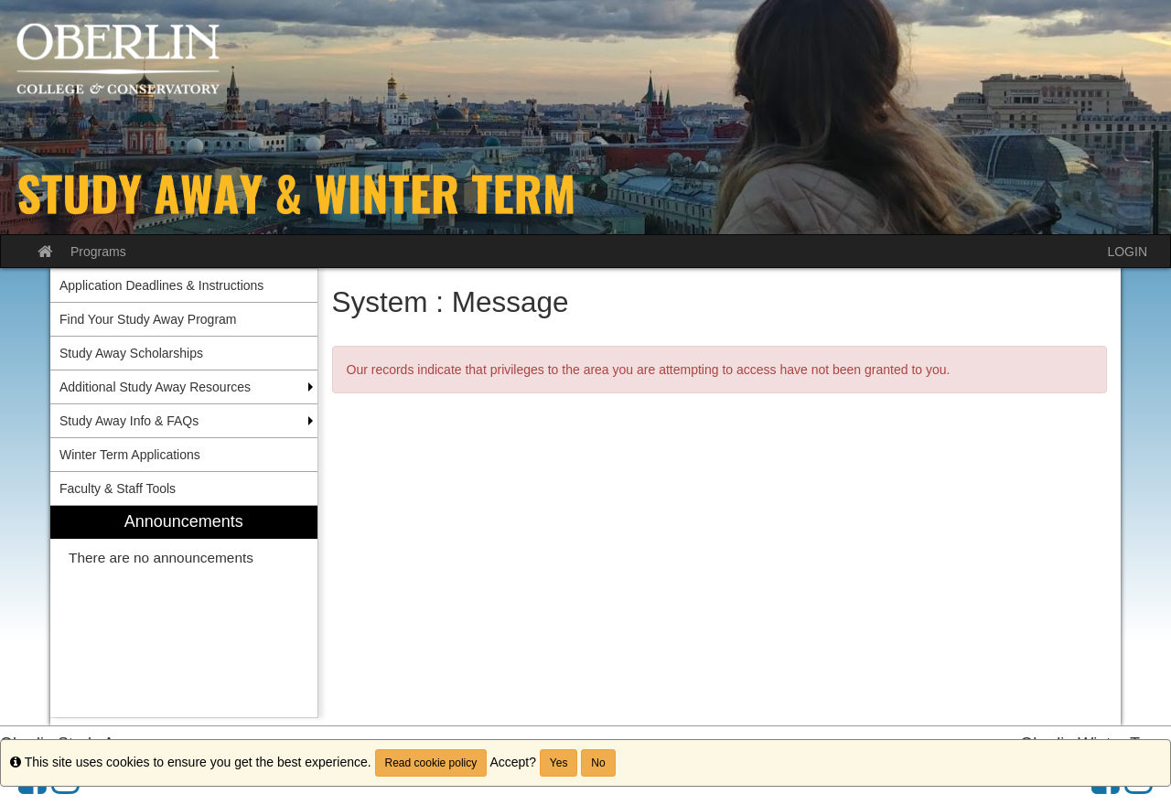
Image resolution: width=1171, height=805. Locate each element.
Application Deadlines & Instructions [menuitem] (161, 285)
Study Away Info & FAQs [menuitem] (129, 420)
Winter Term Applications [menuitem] (129, 454)
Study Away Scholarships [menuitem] (131, 353)
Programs (98, 251)
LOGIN (1127, 251)
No (598, 763)
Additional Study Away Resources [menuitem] (155, 387)
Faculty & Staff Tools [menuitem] (117, 488)
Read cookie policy (431, 763)
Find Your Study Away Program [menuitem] (148, 319)
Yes (559, 763)
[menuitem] (183, 611)
